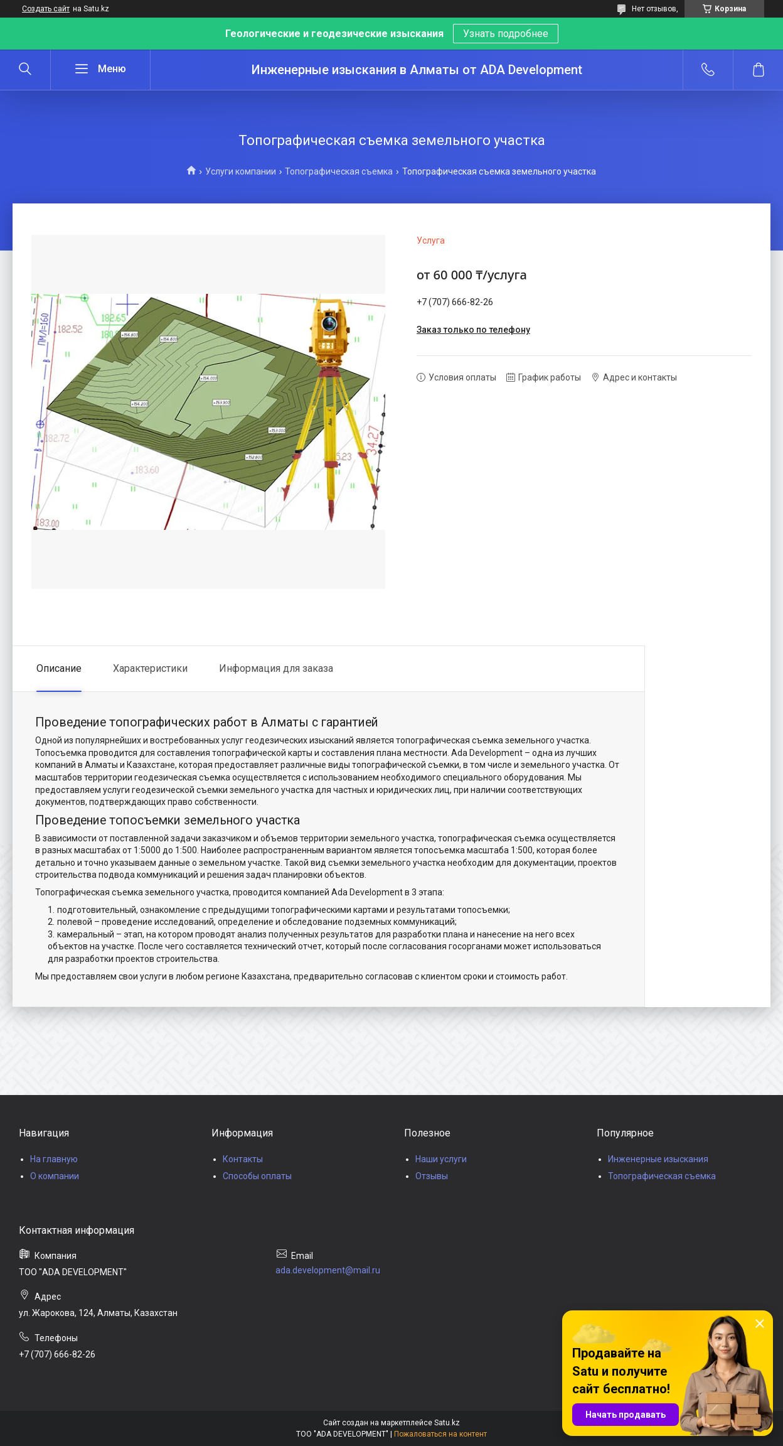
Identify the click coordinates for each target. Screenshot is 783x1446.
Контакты (243, 1159)
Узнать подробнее (505, 34)
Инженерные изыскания (658, 1159)
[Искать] (25, 70)
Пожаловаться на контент (440, 1434)
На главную (54, 1159)
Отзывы (431, 1176)
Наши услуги (441, 1159)
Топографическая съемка (339, 171)
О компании (54, 1176)
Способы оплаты (257, 1176)
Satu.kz (447, 1422)
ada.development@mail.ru (327, 1270)
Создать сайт (46, 8)
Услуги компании (240, 171)
